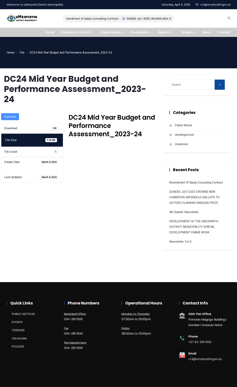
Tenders (187, 32)
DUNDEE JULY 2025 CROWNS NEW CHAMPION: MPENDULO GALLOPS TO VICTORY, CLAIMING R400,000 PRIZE (194, 197)
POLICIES (18, 346)
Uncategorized (184, 134)
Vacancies (181, 144)
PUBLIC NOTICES (23, 314)
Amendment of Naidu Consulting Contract (93, 18)
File (22, 52)
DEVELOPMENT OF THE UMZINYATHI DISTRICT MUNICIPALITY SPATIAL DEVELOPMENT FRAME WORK (193, 227)
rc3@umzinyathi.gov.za (216, 4)
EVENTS (17, 322)
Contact (224, 32)
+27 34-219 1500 (199, 342)
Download (10, 116)
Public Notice (183, 125)
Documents (140, 32)
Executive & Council (76, 32)
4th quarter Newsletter (184, 212)
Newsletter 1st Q (180, 241)
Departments (111, 32)
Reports (165, 32)
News (207, 32)
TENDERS (18, 330)
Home (49, 32)
